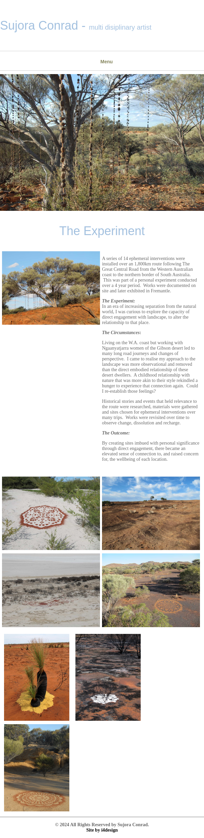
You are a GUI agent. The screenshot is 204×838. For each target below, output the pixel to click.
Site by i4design (101, 830)
